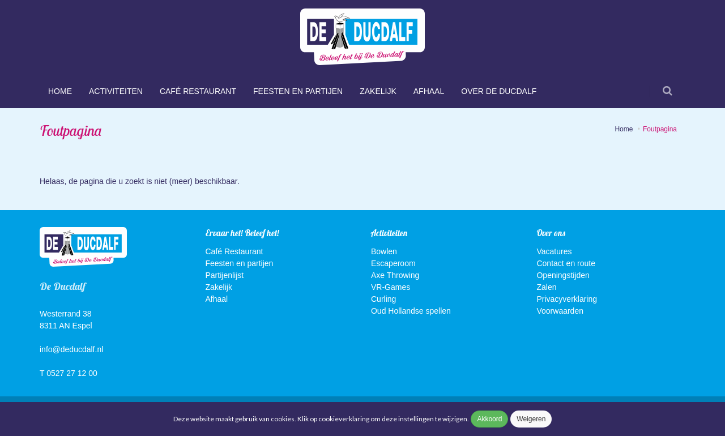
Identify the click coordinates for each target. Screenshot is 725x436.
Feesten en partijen (298, 91)
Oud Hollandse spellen (411, 310)
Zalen (546, 287)
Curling (383, 299)
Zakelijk (378, 91)
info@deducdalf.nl (71, 349)
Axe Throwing (395, 275)
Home (60, 91)
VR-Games (390, 287)
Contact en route (565, 263)
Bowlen (384, 251)
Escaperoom (393, 263)
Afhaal (428, 91)
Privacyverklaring (566, 299)
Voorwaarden (559, 310)
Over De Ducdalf (498, 91)
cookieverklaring (344, 418)
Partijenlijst (225, 275)
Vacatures (554, 251)
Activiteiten (116, 91)
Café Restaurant (198, 91)
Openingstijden (562, 275)
